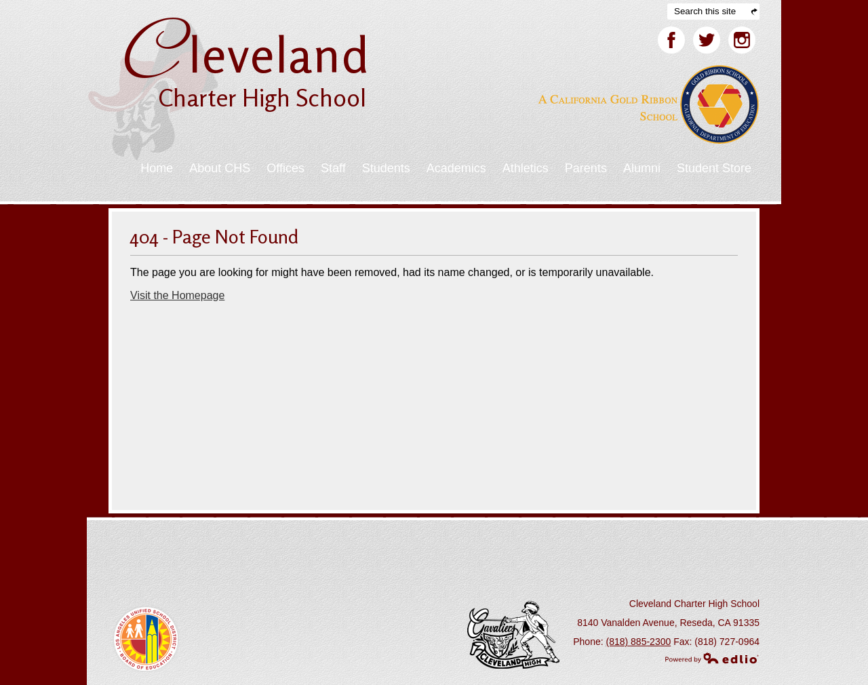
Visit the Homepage (177, 295)
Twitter (706, 43)
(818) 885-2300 (638, 641)
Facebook (671, 43)
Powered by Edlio (712, 658)
